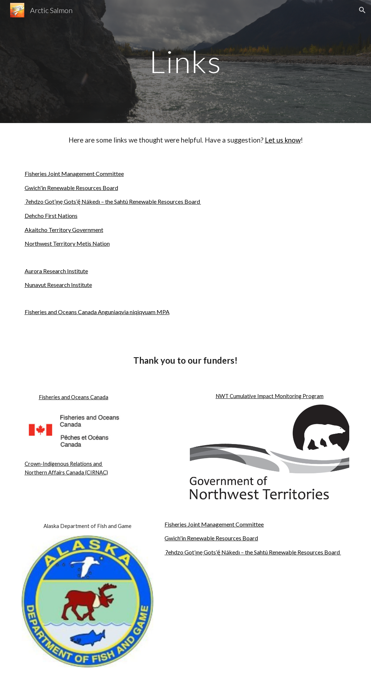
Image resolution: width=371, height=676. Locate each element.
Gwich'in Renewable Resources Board (71, 187)
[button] (362, 10)
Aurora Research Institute (56, 270)
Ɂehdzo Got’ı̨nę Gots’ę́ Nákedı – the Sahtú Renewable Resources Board (113, 201)
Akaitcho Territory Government (64, 229)
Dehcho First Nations (51, 215)
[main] (185, 61)
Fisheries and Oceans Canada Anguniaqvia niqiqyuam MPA (97, 311)
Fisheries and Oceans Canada (73, 397)
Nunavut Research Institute (58, 284)
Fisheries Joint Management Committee (74, 173)
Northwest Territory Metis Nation (67, 243)
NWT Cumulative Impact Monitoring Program (270, 396)
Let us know (283, 140)
